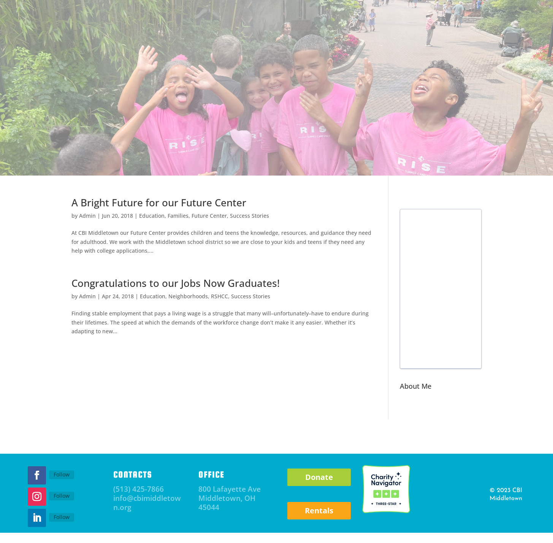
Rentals (319, 510)
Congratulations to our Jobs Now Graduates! (175, 283)
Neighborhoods (188, 296)
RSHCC (219, 296)
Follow (62, 474)
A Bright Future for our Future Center (158, 202)
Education (152, 215)
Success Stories (249, 215)
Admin (87, 215)
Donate (319, 477)
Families (178, 215)
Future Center (209, 215)
